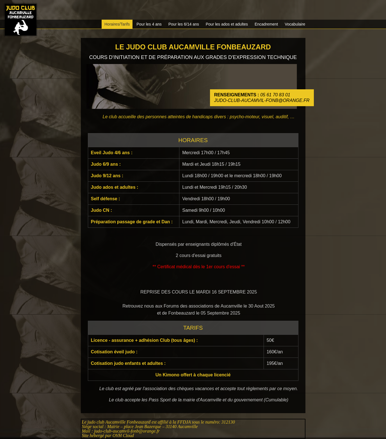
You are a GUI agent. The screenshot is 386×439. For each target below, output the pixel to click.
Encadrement (266, 24)
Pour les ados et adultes (227, 24)
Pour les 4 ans (149, 24)
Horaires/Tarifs (117, 24)
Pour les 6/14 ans (183, 24)
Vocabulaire (295, 24)
